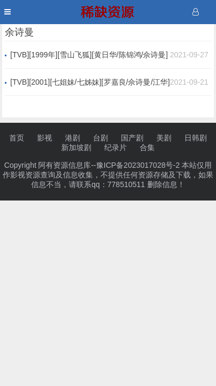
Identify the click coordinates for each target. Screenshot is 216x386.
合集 (147, 147)
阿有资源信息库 (64, 165)
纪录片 (115, 147)
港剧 (72, 137)
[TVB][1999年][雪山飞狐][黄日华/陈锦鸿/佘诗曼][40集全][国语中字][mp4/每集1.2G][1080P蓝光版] (89, 55)
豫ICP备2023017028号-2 (138, 165)
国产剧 (132, 137)
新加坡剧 (76, 147)
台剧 (100, 137)
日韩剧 (195, 137)
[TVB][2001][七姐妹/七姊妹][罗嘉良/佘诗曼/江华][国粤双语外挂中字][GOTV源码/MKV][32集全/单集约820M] (90, 82)
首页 (16, 137)
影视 (44, 137)
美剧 (163, 137)
